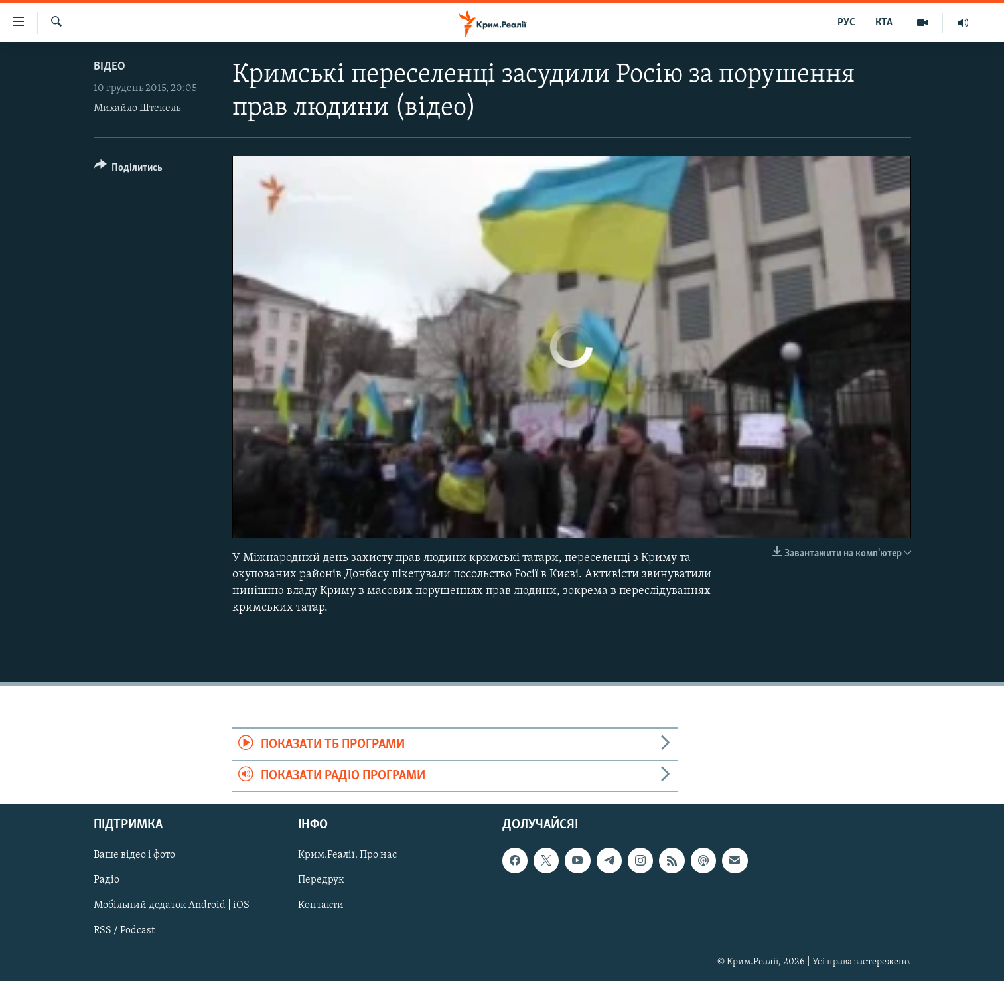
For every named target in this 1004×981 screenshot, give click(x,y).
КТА (884, 22)
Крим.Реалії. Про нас (347, 855)
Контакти (321, 906)
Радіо (106, 880)
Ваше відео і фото (134, 855)
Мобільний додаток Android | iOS (172, 906)
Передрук (321, 880)
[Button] (128, 169)
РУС (846, 22)
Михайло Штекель (137, 108)
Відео (109, 66)
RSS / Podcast (124, 931)
